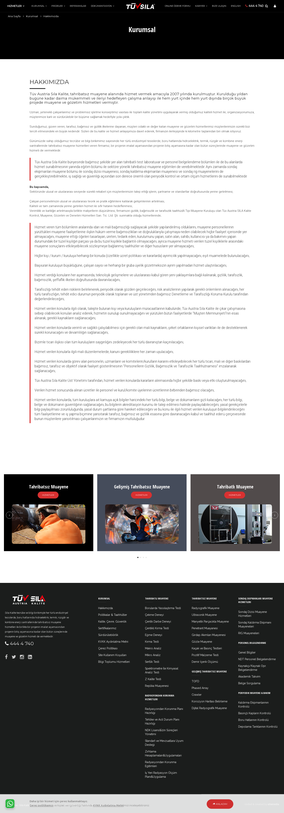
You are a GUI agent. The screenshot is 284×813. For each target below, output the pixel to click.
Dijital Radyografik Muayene (209, 708)
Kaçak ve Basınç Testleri (207, 648)
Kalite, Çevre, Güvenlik (112, 621)
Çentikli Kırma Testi (157, 628)
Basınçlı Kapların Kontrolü (254, 713)
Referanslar (78, 6)
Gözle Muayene (202, 641)
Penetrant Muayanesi (205, 628)
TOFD (195, 681)
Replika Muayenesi (157, 685)
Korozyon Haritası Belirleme (209, 701)
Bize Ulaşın (219, 6)
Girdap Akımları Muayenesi (209, 635)
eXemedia (273, 804)
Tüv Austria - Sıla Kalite (17, 805)
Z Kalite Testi (153, 679)
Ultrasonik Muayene (204, 614)
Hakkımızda (51, 16)
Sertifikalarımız (107, 628)
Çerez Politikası (108, 648)
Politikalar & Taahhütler (112, 614)
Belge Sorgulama (249, 683)
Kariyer (200, 6)
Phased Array (200, 688)
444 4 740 (254, 6)
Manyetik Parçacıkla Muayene (210, 621)
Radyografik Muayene (205, 608)
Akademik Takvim (249, 676)
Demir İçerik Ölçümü (205, 661)
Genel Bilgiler (247, 652)
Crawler (197, 694)
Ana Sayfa (14, 16)
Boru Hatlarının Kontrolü (253, 720)
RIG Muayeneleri (248, 633)
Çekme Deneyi (154, 614)
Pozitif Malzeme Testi (205, 655)
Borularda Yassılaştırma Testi (163, 608)
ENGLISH (236, 6)
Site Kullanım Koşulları (112, 655)
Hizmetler (14, 5)
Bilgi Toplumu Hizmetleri (114, 661)
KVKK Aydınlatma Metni (113, 641)
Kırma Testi (152, 641)
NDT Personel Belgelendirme (257, 659)
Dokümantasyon (101, 6)
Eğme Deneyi (153, 635)
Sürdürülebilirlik (108, 635)
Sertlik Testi (152, 661)
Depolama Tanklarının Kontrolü (257, 726)
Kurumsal (38, 6)
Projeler (57, 6)
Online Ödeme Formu (178, 6)
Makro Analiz (153, 648)
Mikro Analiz (153, 655)
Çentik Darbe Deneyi (158, 621)
